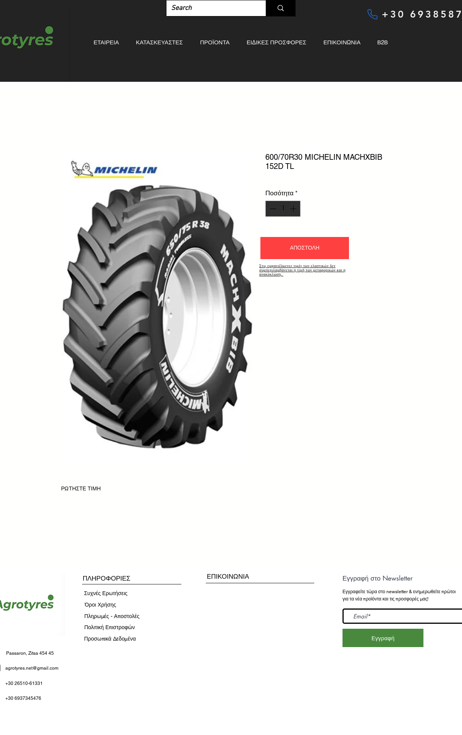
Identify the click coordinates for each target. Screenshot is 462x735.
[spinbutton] (283, 208)
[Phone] (372, 14)
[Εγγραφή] (382, 638)
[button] (304, 248)
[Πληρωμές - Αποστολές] (112, 616)
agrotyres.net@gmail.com (31, 668)
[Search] (210, 8)
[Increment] (294, 208)
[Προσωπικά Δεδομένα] (110, 639)
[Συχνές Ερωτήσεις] (105, 593)
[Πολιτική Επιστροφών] (109, 627)
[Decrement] (272, 208)
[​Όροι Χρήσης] (100, 605)
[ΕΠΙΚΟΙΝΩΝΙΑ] (228, 576)
